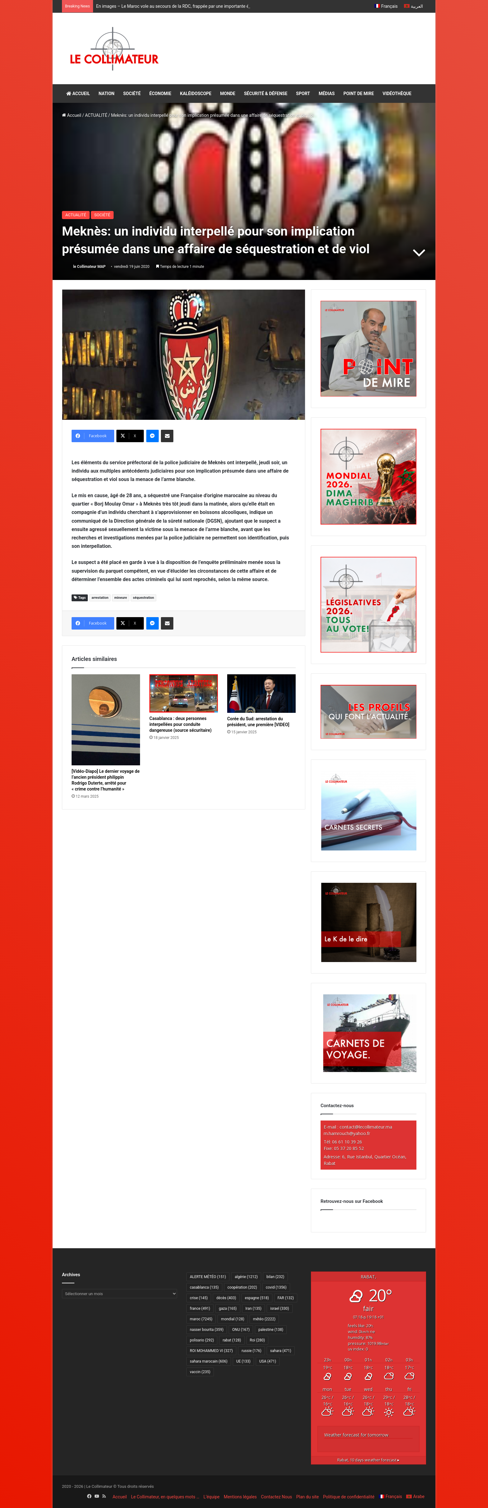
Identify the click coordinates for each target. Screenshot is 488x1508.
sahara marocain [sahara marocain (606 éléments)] (209, 1361)
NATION (107, 93)
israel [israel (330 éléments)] (279, 1308)
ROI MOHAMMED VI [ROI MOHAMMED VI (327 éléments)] (211, 1351)
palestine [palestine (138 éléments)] (270, 1329)
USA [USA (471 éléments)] (267, 1361)
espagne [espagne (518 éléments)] (257, 1298)
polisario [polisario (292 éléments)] (202, 1340)
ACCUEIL (78, 93)
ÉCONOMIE (160, 93)
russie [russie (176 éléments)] (251, 1351)
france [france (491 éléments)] (200, 1308)
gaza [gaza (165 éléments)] (228, 1308)
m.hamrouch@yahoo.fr (347, 1133)
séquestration (143, 598)
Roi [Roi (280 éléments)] (257, 1340)
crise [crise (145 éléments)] (199, 1298)
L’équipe (212, 1496)
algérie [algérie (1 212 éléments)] (246, 1277)
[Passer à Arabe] (415, 1496)
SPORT (303, 93)
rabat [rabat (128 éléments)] (232, 1340)
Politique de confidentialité (348, 1496)
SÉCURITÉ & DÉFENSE (265, 93)
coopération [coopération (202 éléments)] (242, 1287)
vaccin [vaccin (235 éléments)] (200, 1372)
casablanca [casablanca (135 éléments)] (204, 1287)
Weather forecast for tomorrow (356, 1435)
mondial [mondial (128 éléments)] (232, 1319)
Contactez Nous (276, 1496)
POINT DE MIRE (358, 93)
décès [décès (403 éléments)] (226, 1298)
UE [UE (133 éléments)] (243, 1361)
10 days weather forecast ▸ (368, 1460)
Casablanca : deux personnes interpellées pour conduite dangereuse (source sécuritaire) (180, 724)
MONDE (227, 93)
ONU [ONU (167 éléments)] (241, 1329)
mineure (120, 598)
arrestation (100, 598)
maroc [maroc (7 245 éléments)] (201, 1319)
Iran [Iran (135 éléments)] (254, 1308)
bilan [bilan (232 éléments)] (275, 1277)
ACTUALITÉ (96, 115)
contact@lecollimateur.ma (366, 1127)
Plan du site (307, 1496)
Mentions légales (240, 1496)
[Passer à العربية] (413, 6)
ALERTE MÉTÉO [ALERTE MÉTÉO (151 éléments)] (208, 1277)
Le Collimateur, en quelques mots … (165, 1496)
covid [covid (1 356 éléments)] (276, 1287)
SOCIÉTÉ (132, 93)
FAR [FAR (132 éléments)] (286, 1298)
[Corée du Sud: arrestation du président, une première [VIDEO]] (261, 693)
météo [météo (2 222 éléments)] (264, 1319)
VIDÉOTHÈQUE (396, 93)
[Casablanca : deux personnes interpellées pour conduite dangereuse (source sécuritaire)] (183, 693)
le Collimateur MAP (89, 266)
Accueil (71, 115)
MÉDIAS (327, 93)
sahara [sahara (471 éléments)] (280, 1351)
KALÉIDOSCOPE (195, 93)
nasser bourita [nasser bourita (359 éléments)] (206, 1329)
